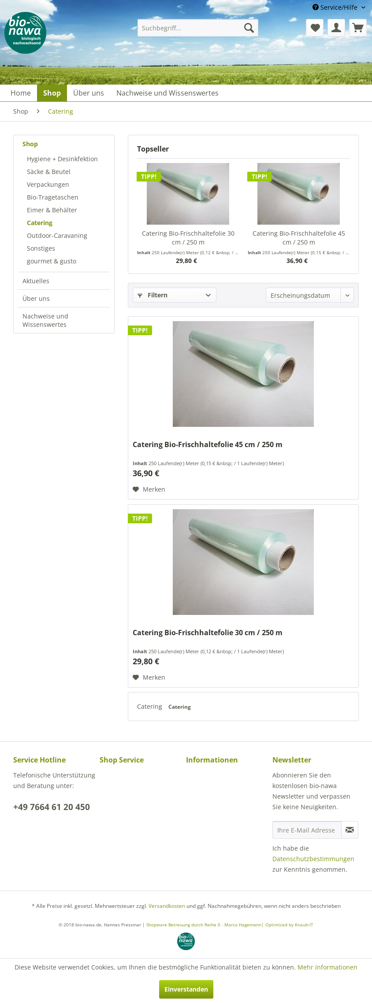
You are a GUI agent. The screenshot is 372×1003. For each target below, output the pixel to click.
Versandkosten (167, 906)
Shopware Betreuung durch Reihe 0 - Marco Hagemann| (205, 925)
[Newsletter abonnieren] (349, 830)
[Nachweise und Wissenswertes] (167, 93)
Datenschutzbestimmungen (313, 859)
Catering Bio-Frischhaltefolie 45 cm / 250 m (299, 237)
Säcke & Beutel (49, 171)
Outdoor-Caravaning (57, 235)
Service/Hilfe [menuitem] (335, 7)
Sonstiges (41, 248)
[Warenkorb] (358, 28)
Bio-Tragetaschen (52, 197)
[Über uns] (88, 93)
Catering (39, 222)
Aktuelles (35, 281)
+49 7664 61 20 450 (51, 807)
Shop (30, 144)
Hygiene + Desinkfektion (62, 159)
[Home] (20, 93)
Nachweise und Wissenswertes (45, 320)
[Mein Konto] (336, 28)
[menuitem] (198, 28)
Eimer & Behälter (52, 210)
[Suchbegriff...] (198, 28)
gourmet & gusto (51, 261)
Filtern (152, 295)
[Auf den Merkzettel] (149, 489)
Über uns (36, 298)
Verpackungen (48, 184)
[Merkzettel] (315, 28)
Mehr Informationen (327, 967)
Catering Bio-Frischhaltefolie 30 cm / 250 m (188, 237)
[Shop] (52, 93)
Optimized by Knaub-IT (289, 925)
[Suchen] (249, 28)
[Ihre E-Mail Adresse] (307, 830)
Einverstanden (186, 989)
